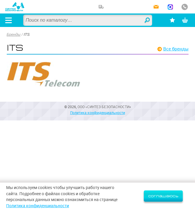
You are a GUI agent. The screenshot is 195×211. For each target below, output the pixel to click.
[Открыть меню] (8, 20)
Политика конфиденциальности (97, 112)
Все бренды (176, 49)
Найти (147, 20)
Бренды (14, 34)
